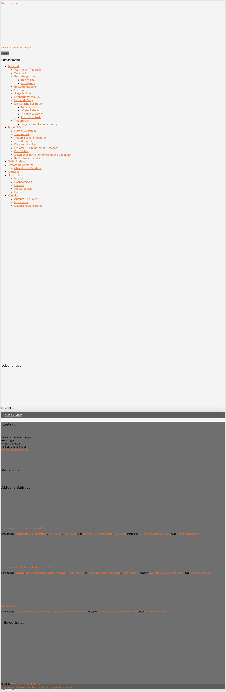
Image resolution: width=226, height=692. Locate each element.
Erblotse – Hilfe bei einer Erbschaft (36, 148)
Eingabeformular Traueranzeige (40, 124)
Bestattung (108, 572)
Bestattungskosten (25, 86)
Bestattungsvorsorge (21, 165)
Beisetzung (95, 572)
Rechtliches (21, 151)
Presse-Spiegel (23, 188)
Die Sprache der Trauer (28, 103)
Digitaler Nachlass (25, 144)
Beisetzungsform (23, 611)
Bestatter (19, 572)
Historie (19, 185)
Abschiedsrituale (31, 117)
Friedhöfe (20, 90)
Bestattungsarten (25, 76)
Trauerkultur (55, 533)
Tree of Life (28, 79)
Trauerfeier (41, 533)
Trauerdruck (21, 120)
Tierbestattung (75, 572)
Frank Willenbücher (188, 533)
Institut (18, 178)
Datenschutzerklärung (28, 205)
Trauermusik (21, 134)
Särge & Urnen (23, 93)
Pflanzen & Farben (32, 113)
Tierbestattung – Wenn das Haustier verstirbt (26, 566)
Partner (18, 192)
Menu (5, 53)
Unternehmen (16, 175)
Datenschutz (23, 687)
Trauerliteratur (23, 141)
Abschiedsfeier (90, 533)
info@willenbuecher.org (14, 449)
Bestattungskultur (24, 533)
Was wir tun (21, 73)
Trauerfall (13, 66)
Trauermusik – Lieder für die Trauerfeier (23, 528)
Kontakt (13, 195)
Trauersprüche (30, 107)
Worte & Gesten (31, 110)
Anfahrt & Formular (26, 199)
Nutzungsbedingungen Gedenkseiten (53, 687)
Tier (118, 572)
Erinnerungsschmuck (27, 96)
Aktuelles (13, 171)
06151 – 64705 (13, 415)
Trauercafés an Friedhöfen (30, 137)
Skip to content (10, 2)
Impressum (21, 202)
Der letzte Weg (23, 100)
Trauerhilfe (14, 127)
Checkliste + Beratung (28, 168)
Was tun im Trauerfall (27, 69)
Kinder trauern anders (27, 158)
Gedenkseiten (16, 161)
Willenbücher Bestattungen (16, 47)
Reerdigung (28, 83)
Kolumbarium (8, 605)
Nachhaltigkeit (23, 182)
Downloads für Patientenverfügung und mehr (42, 154)
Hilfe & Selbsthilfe (25, 131)
